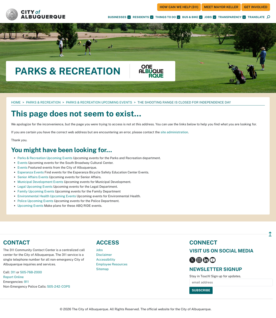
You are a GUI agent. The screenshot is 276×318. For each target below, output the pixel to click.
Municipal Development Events (40, 182)
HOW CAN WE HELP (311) (179, 7)
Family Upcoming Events (35, 191)
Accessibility (105, 259)
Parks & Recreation (43, 102)
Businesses (119, 17)
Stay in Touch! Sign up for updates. (215, 276)
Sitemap (102, 269)
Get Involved (255, 7)
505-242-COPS (58, 286)
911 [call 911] (26, 282)
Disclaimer (104, 255)
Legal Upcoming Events (34, 186)
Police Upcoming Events (35, 201)
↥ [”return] (270, 234)
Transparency (232, 17)
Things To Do (167, 17)
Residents (143, 17)
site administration (174, 132)
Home (16, 102)
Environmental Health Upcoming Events (46, 196)
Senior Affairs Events (32, 177)
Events (22, 163)
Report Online (13, 277)
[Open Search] (268, 17)
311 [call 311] (13, 272)
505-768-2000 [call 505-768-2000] (31, 272)
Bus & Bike (192, 17)
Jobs (210, 17)
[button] (256, 17)
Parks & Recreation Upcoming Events (99, 102)
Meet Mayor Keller (221, 7)
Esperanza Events (30, 172)
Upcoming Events (30, 206)
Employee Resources (111, 264)
